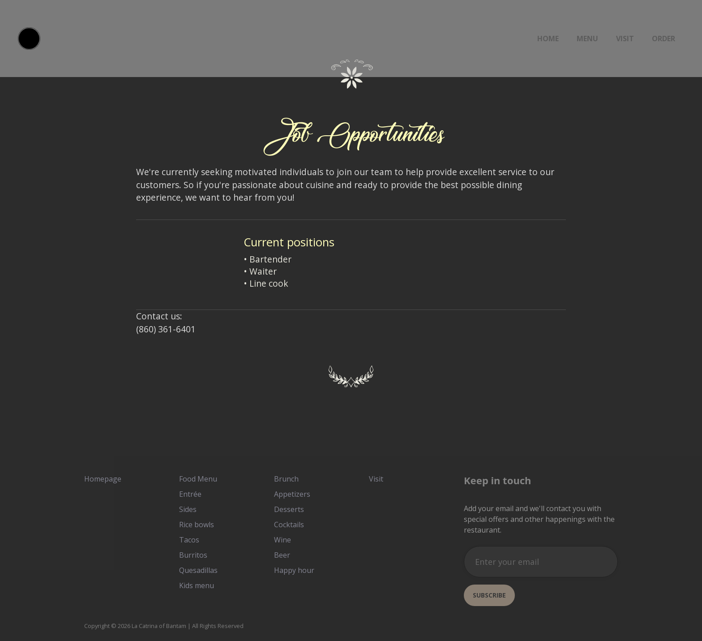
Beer (282, 555)
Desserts (289, 509)
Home (548, 38)
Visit (625, 38)
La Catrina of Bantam (159, 626)
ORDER (663, 38)
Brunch (286, 479)
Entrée (190, 494)
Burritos (193, 555)
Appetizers (292, 494)
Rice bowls (196, 524)
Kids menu (196, 585)
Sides (188, 509)
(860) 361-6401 (166, 329)
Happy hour (294, 570)
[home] (29, 38)
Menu (587, 38)
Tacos (189, 540)
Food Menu (198, 479)
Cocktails (289, 524)
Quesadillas (198, 570)
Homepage (102, 479)
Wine (282, 540)
